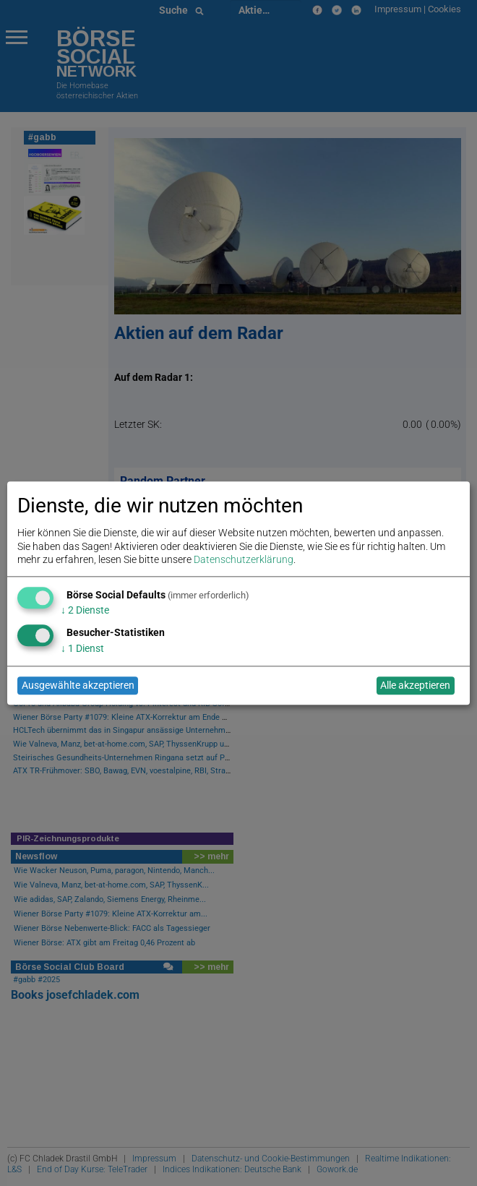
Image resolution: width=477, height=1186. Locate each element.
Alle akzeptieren (415, 686)
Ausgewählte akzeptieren (78, 686)
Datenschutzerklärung (243, 559)
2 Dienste (85, 610)
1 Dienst (82, 648)
